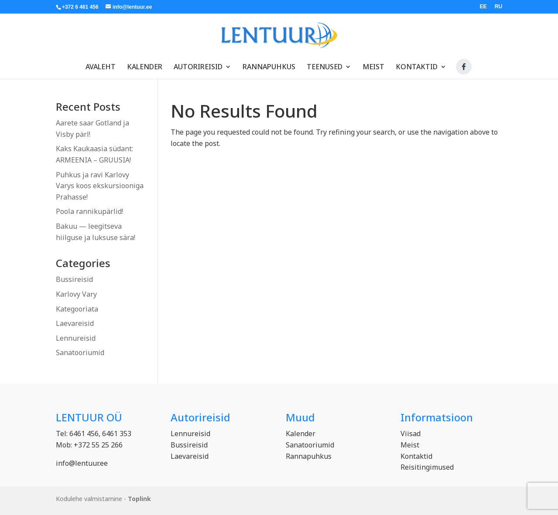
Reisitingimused (427, 467)
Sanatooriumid (80, 352)
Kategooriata (77, 309)
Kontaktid (417, 63)
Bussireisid (74, 279)
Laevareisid (75, 323)
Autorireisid (198, 63)
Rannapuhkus (269, 63)
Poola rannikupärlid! (89, 211)
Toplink (139, 499)
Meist (373, 63)
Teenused (324, 63)
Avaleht (101, 63)
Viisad (411, 433)
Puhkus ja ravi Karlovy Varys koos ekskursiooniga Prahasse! (100, 186)
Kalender (144, 63)
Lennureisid (76, 338)
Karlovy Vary (76, 294)
